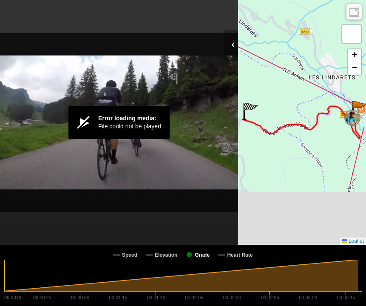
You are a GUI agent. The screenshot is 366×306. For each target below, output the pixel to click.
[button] (250, 111)
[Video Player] (119, 122)
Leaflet (353, 241)
